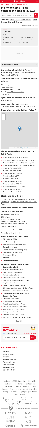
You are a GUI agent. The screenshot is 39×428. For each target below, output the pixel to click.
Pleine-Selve (14, 20)
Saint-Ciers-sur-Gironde (11, 244)
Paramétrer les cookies (26, 402)
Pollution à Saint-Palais (11, 275)
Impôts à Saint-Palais (10, 283)
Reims (18, 389)
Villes (7, 5)
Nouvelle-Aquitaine (10, 260)
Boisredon (19, 22)
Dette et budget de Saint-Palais (14, 285)
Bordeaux (26, 386)
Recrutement (29, 400)
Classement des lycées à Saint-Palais (16, 293)
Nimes (22, 395)
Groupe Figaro (17, 404)
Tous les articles (16, 400)
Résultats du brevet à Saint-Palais (15, 307)
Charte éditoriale (25, 398)
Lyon (25, 381)
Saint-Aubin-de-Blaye (10, 252)
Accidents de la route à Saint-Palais (15, 291)
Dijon (22, 392)
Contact (8, 400)
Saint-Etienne (28, 389)
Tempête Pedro (9, 362)
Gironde (13, 5)
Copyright (19, 321)
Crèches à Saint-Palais (11, 299)
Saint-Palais (22, 5)
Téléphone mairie (10, 40)
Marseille (32, 381)
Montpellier (29, 384)
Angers (28, 392)
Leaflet (12, 148)
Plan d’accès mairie (27, 37)
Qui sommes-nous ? (8, 398)
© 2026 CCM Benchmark (29, 404)
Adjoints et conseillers (27, 40)
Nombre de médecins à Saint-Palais (16, 280)
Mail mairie (8, 42)
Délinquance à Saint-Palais (12, 272)
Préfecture (24, 42)
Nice (14, 384)
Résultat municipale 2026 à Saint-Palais (17, 317)
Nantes (20, 384)
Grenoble (17, 386)
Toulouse (8, 384)
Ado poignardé (8, 365)
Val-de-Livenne (25, 20)
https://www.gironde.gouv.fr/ (18, 223)
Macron (6, 351)
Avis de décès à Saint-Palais (13, 270)
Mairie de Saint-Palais (10, 65)
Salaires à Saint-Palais (10, 267)
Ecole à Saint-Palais (10, 296)
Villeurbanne (13, 392)
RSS (23, 400)
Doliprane (6, 357)
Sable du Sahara (8, 354)
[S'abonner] (19, 337)
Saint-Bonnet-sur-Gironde (12, 250)
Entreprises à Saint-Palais (12, 312)
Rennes (5, 389)
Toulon (12, 389)
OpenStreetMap (25, 148)
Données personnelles (12, 402)
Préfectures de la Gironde (10, 233)
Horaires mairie (25, 35)
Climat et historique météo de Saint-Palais (18, 288)
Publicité (33, 398)
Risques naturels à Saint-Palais (14, 278)
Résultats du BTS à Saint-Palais (14, 309)
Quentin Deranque (10, 359)
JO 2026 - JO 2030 (10, 370)
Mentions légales (7, 404)
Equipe (18, 398)
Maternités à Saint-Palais (12, 301)
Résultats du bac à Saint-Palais (14, 304)
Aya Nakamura (8, 367)
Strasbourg (7, 386)
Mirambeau (7, 255)
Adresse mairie (9, 37)
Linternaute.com (9, 333)
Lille (33, 386)
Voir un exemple (30, 333)
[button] (19, 128)
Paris (20, 381)
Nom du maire (9, 35)
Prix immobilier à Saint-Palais (13, 314)
